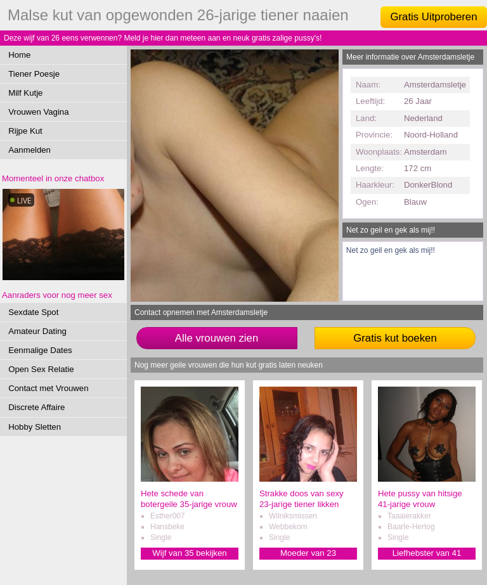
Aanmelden (29, 150)
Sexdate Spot (33, 312)
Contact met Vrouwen (48, 388)
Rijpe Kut (25, 131)
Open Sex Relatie (41, 369)
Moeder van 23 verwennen (308, 553)
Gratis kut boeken (395, 338)
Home (19, 55)
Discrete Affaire (36, 407)
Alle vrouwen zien (217, 338)
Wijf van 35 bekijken (189, 553)
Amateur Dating (37, 331)
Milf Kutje (25, 93)
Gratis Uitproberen (433, 17)
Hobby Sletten (34, 427)
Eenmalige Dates (40, 350)
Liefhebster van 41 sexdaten (427, 553)
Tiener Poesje (34, 74)
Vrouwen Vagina (38, 112)
